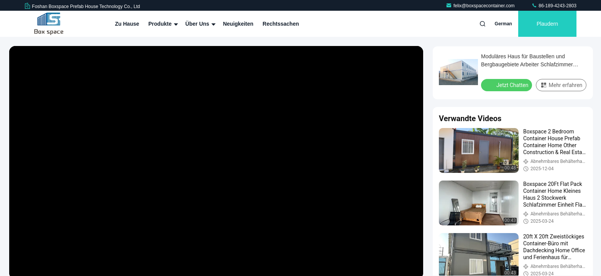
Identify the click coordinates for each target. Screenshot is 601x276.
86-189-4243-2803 (553, 5)
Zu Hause (127, 24)
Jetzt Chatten (507, 85)
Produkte (162, 24)
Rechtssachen (281, 24)
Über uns (200, 24)
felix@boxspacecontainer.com (481, 5)
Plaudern (547, 24)
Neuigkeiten (238, 24)
